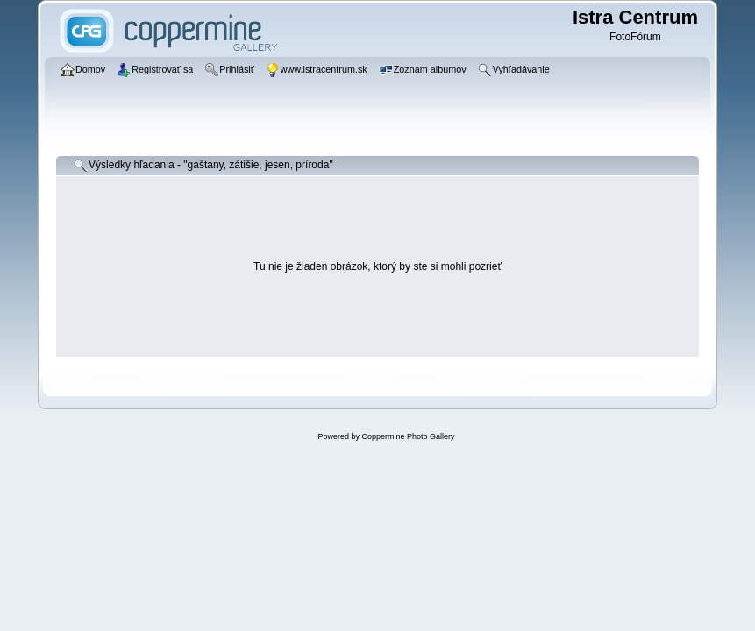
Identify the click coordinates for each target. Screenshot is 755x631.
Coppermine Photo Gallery (407, 436)
